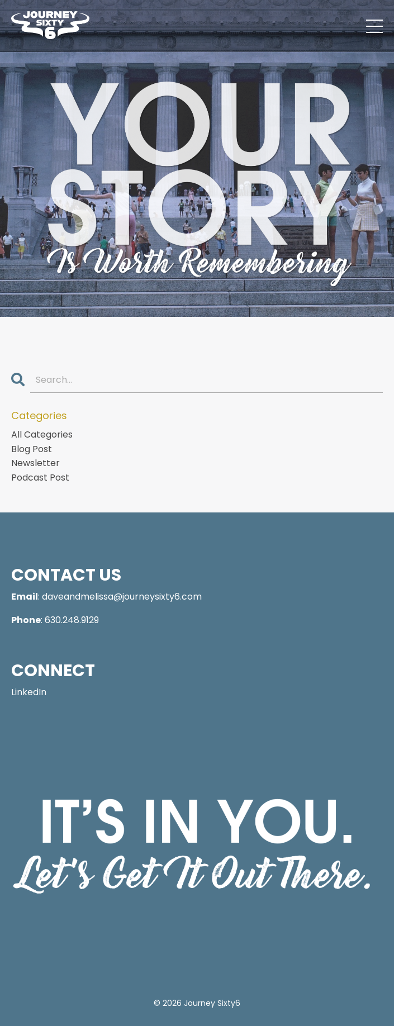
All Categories (42, 434)
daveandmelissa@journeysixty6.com (122, 596)
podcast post (40, 477)
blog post (31, 449)
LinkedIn (28, 692)
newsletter (35, 463)
